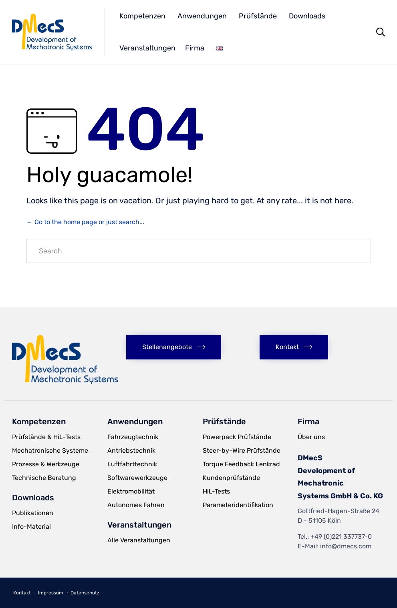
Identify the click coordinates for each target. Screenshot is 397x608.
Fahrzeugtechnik (132, 437)
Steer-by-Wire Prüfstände (241, 450)
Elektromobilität (131, 491)
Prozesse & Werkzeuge (45, 464)
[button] (173, 347)
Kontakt (22, 593)
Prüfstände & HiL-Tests (46, 437)
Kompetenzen (142, 16)
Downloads (307, 16)
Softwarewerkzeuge (137, 478)
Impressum (50, 593)
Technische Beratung (44, 478)
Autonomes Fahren (136, 505)
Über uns (311, 437)
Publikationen (32, 513)
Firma (194, 48)
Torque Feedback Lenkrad (241, 464)
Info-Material (31, 526)
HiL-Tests (216, 491)
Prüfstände (258, 16)
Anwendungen (202, 16)
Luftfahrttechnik (132, 464)
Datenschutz (85, 593)
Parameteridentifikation (238, 505)
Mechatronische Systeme (50, 450)
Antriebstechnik (131, 450)
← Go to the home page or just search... (85, 222)
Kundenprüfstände (231, 478)
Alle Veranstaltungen (138, 540)
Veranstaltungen (147, 48)
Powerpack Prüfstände (237, 437)
